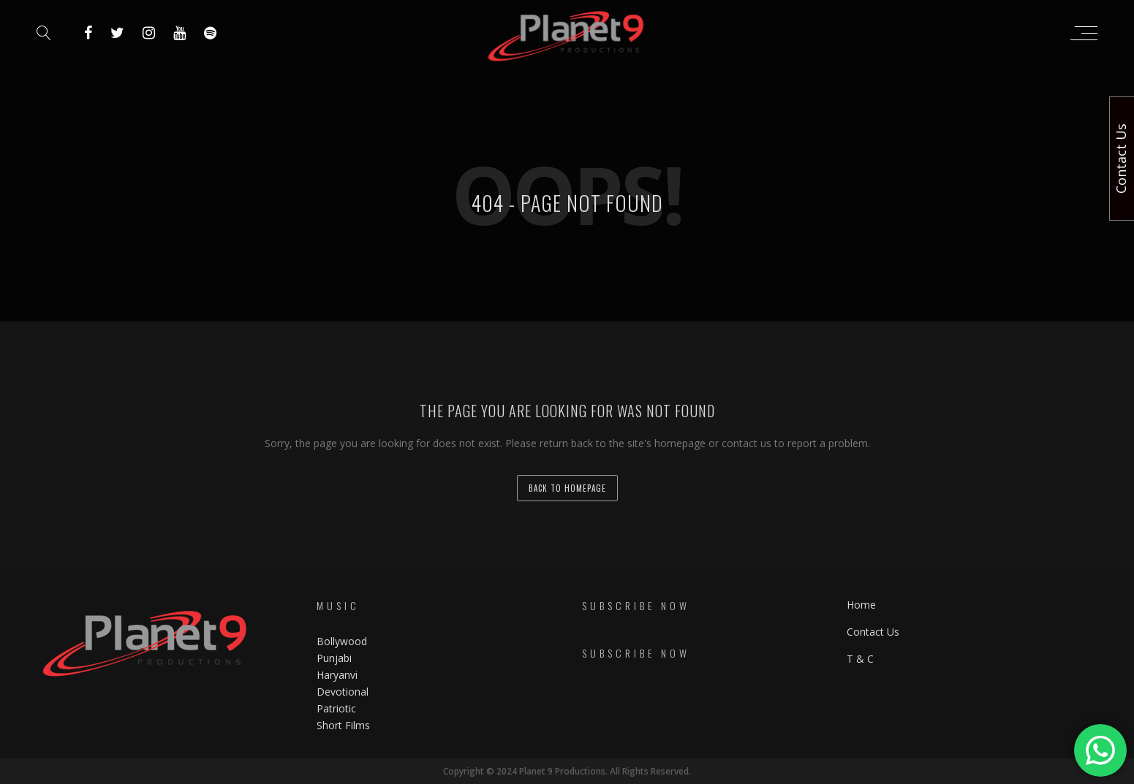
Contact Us (873, 632)
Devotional (342, 692)
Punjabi (334, 658)
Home (861, 605)
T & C (860, 659)
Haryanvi (337, 675)
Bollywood (342, 641)
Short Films (343, 725)
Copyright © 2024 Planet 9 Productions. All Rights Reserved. (567, 771)
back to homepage (567, 488)
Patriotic (338, 708)
